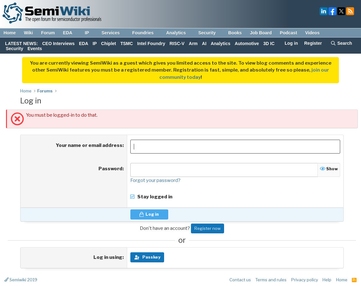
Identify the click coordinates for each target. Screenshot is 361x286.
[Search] (341, 43)
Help (327, 279)
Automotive (247, 43)
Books (235, 32)
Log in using (107, 257)
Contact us (240, 279)
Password (110, 169)
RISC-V (176, 43)
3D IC (269, 43)
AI (204, 43)
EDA (70, 32)
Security (210, 32)
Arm (193, 43)
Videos (312, 32)
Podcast (288, 32)
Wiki (28, 32)
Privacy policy (304, 279)
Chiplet (108, 43)
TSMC (126, 43)
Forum (48, 32)
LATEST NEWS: (21, 43)
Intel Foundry (151, 43)
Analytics (179, 32)
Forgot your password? (155, 180)
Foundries (146, 32)
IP (90, 32)
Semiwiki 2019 (20, 279)
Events (34, 48)
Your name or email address (89, 145)
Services (114, 32)
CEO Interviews (58, 43)
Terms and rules (271, 279)
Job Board (261, 32)
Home (9, 32)
